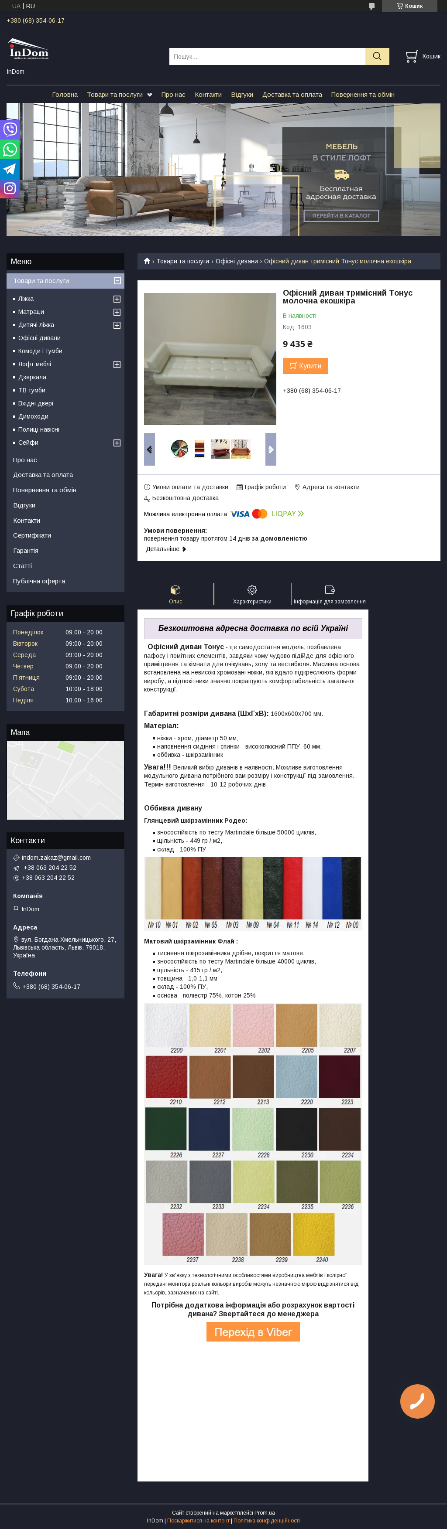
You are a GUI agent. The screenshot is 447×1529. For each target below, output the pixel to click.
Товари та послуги (115, 94)
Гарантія (25, 550)
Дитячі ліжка (36, 324)
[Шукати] (377, 56)
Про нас (174, 94)
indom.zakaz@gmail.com (56, 857)
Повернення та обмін (363, 94)
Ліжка (26, 298)
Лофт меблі (34, 364)
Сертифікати (32, 535)
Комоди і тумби (40, 350)
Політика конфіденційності (267, 1521)
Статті (22, 565)
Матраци (31, 311)
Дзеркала (32, 377)
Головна (65, 94)
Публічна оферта (39, 581)
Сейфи (28, 442)
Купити (310, 366)
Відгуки (242, 94)
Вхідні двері (35, 403)
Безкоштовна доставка (185, 497)
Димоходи (33, 416)
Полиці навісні (38, 429)
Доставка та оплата (292, 94)
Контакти (208, 94)
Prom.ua (264, 1513)
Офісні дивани (237, 261)
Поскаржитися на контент (198, 1521)
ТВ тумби (31, 390)
